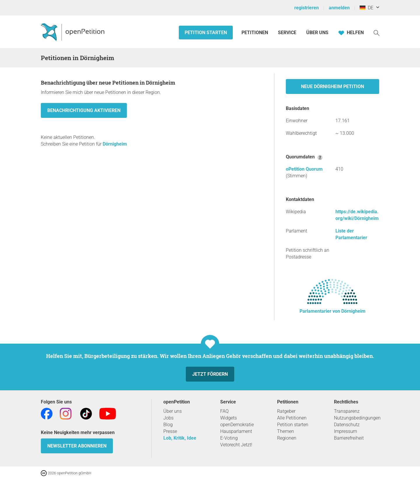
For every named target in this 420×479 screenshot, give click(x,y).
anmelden (339, 8)
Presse (170, 431)
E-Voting (229, 438)
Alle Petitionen (292, 418)
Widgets (228, 418)
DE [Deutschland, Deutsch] (366, 8)
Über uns (172, 411)
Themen (285, 431)
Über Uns (317, 32)
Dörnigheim (115, 144)
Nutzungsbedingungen (357, 418)
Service (287, 32)
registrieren (306, 8)
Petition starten (206, 32)
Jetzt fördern (210, 374)
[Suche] (376, 32)
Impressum (345, 431)
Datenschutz (347, 424)
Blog (168, 424)
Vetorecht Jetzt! (236, 444)
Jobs (168, 418)
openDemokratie (237, 424)
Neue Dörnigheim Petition (332, 86)
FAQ (224, 411)
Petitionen (255, 32)
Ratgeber (286, 411)
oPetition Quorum (304, 169)
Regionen (286, 438)
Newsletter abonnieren (76, 446)
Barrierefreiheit (349, 438)
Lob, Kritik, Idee (179, 438)
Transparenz (347, 411)
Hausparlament (236, 431)
